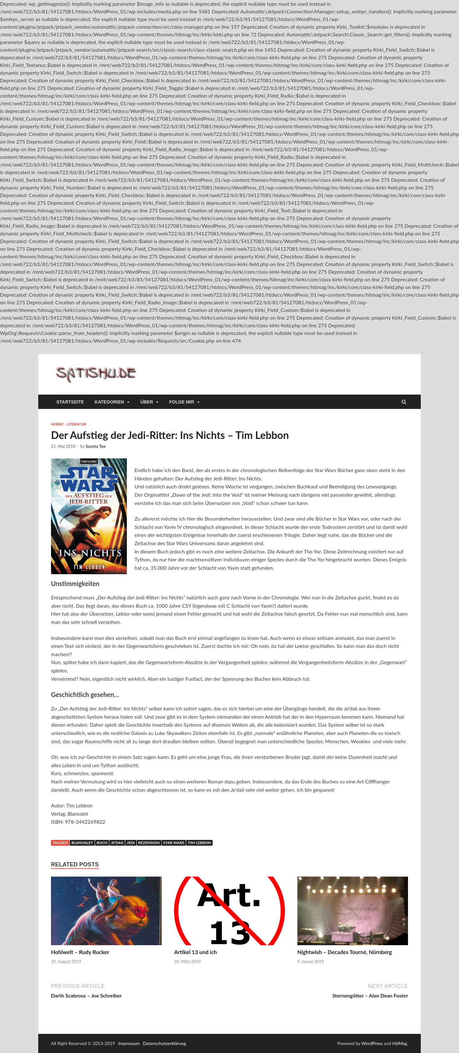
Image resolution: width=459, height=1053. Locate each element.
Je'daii (117, 842)
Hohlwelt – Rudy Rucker (80, 952)
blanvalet (82, 842)
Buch (102, 842)
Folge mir (181, 401)
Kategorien (109, 401)
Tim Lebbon (199, 842)
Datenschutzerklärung (164, 1043)
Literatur (76, 424)
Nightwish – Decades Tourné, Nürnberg (344, 952)
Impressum (129, 1043)
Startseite (70, 401)
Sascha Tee (96, 446)
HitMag (399, 1043)
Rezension (149, 842)
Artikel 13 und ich (195, 952)
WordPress (372, 1043)
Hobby (57, 424)
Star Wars (174, 842)
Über (146, 401)
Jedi (131, 842)
